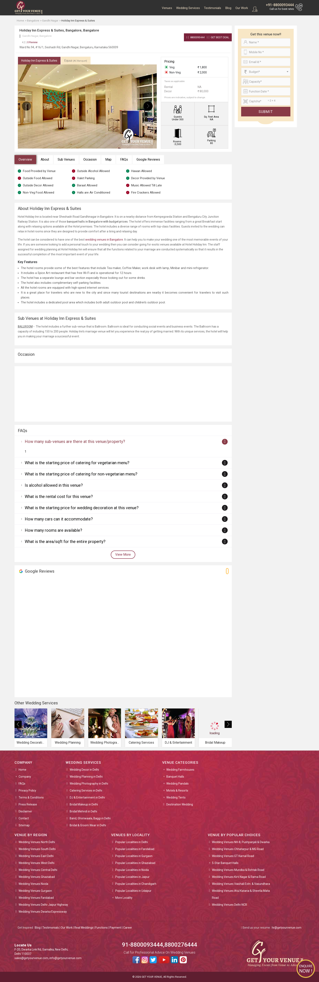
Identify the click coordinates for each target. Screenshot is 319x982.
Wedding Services (188, 8)
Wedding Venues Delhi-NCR (229, 904)
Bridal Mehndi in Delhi (83, 811)
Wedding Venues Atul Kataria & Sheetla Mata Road (241, 894)
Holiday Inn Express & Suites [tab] (39, 60)
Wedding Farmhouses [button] (180, 769)
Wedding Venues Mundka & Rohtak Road (238, 870)
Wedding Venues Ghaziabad (37, 876)
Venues (167, 8)
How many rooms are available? (53, 530)
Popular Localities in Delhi (131, 842)
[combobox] (265, 72)
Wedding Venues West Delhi (36, 863)
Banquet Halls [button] (175, 776)
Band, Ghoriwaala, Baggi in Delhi (90, 818)
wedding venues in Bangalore (104, 239)
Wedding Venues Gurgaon (35, 890)
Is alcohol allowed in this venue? (54, 485)
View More (123, 554)
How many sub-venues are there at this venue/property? (75, 441)
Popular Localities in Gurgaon (133, 856)
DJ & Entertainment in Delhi (87, 797)
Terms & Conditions (31, 797)
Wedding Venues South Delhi (37, 849)
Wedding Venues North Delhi (37, 842)
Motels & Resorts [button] (177, 790)
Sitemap (24, 825)
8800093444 (195, 37)
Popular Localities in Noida (132, 870)
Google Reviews (148, 159)
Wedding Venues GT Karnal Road (233, 856)
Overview (25, 159)
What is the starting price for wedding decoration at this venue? (82, 507)
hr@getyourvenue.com (286, 927)
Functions (101, 927)
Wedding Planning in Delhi (86, 776)
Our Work (241, 8)
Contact (24, 818)
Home (22, 769)
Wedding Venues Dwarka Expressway (43, 911)
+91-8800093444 (280, 5)
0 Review (30, 42)
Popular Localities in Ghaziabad (135, 863)
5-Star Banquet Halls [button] (225, 863)
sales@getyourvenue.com (31, 958)
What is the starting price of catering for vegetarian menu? (77, 462)
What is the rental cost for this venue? (59, 496)
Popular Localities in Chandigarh (135, 883)
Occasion (90, 159)
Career (127, 927)
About (45, 159)
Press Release (28, 804)
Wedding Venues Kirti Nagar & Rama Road (239, 876)
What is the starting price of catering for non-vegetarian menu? (81, 474)
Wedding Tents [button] (176, 797)
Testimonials (212, 8)
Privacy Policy (27, 790)
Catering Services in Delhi (86, 790)
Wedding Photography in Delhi (89, 783)
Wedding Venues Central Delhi (38, 870)
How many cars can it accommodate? (59, 519)
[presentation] (26, 106)
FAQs (124, 159)
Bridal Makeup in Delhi (84, 804)
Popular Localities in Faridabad (134, 849)
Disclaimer (25, 811)
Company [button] (25, 776)
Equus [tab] (75, 60)
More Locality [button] (123, 897)
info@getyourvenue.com (65, 958)
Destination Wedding (179, 804)
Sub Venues (66, 159)
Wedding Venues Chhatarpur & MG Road (238, 849)
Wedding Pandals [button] (177, 783)
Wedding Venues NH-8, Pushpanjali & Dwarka (241, 842)
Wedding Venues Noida (33, 883)
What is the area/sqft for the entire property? (65, 541)
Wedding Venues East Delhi (36, 856)
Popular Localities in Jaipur (132, 876)
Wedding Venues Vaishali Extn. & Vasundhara (241, 883)
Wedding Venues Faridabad (36, 897)
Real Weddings (83, 927)
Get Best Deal (218, 37)
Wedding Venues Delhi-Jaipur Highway (43, 904)
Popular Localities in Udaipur (133, 890)
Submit (266, 111)
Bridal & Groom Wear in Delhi (88, 825)
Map (108, 159)
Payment (115, 927)
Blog (228, 8)
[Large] (265, 101)
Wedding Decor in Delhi (84, 769)
